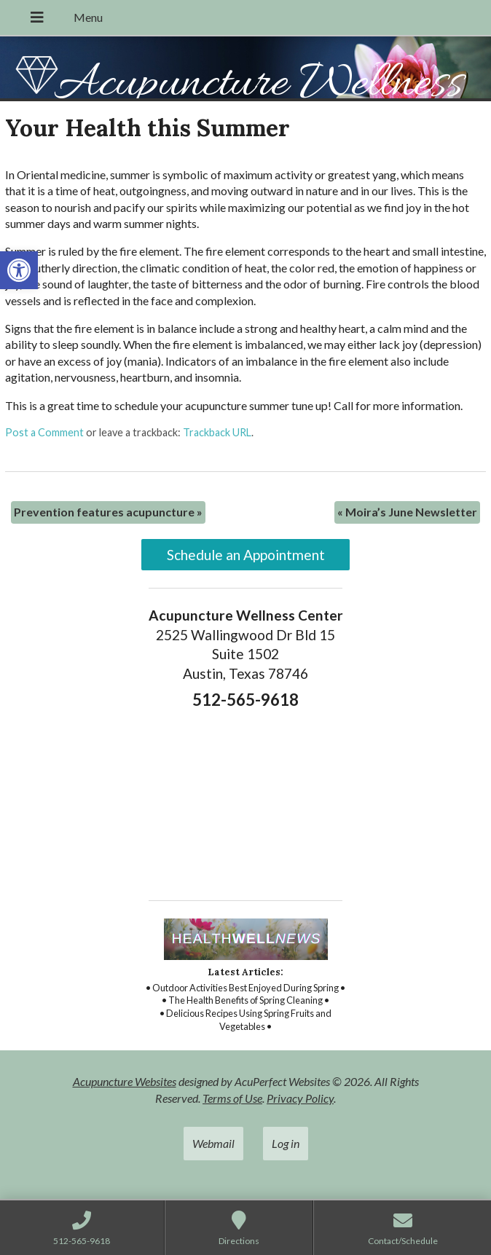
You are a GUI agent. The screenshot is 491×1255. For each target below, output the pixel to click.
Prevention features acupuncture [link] (108, 512)
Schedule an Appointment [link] (246, 554)
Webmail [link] (213, 1143)
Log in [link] (285, 1143)
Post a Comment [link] (44, 432)
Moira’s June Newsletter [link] (407, 512)
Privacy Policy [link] (300, 1098)
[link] (19, 270)
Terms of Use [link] (232, 1098)
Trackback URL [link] (217, 432)
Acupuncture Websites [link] (124, 1081)
